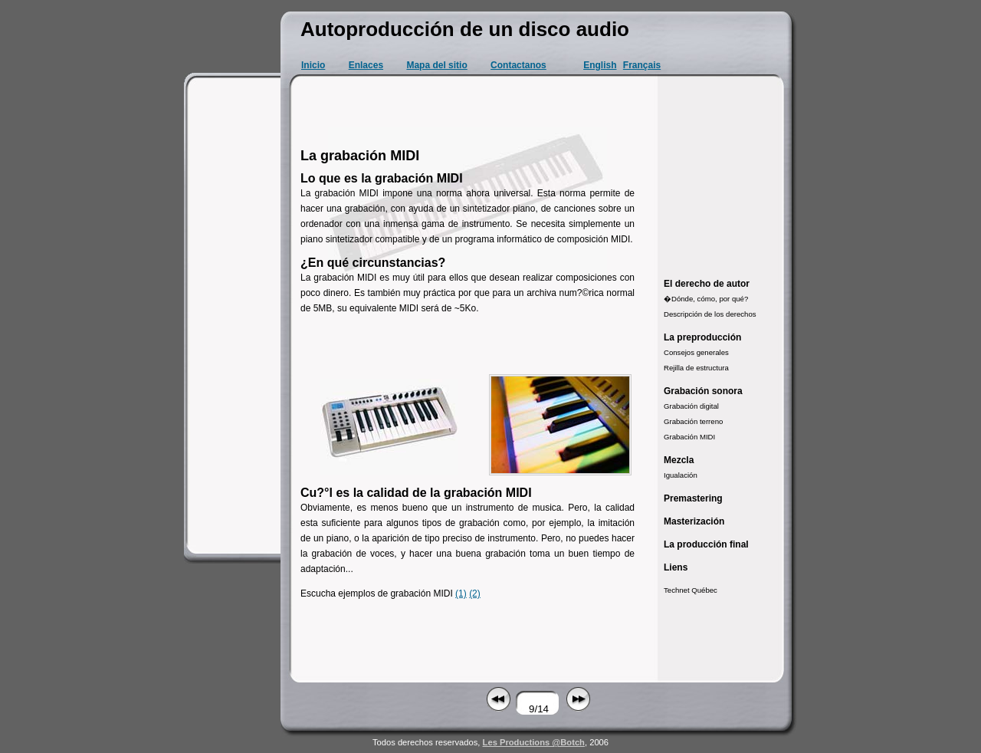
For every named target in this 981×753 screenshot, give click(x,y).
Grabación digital (691, 406)
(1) (461, 593)
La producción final (706, 544)
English (599, 65)
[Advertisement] (235, 314)
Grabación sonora (703, 391)
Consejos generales (696, 352)
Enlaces (366, 65)
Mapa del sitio (436, 65)
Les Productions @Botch (534, 742)
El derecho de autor (707, 283)
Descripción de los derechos (710, 314)
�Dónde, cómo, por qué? (706, 298)
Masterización (694, 521)
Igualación (680, 475)
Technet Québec (690, 590)
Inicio (313, 65)
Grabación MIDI (689, 436)
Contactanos (518, 65)
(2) (475, 593)
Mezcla (679, 460)
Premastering (693, 498)
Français (642, 65)
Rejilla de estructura (696, 367)
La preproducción (702, 337)
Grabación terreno (693, 421)
